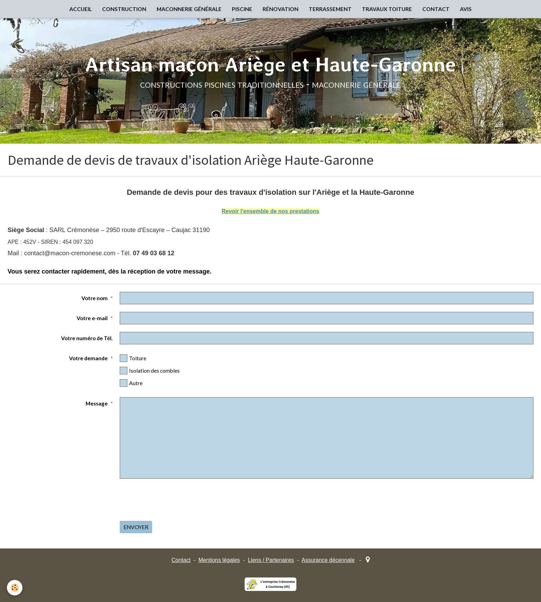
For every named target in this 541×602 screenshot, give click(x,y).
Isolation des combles (150, 370)
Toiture (133, 358)
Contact (180, 560)
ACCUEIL (80, 9)
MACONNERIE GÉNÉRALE (189, 9)
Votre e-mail (92, 318)
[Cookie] (14, 587)
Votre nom (94, 298)
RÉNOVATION (280, 9)
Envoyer (136, 527)
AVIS (466, 9)
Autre (131, 383)
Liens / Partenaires (271, 560)
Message (97, 403)
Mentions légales (219, 560)
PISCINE (242, 9)
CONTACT (436, 9)
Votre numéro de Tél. (87, 338)
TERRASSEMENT (330, 9)
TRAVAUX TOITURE (387, 9)
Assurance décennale (328, 560)
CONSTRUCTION (124, 9)
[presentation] (172, 499)
